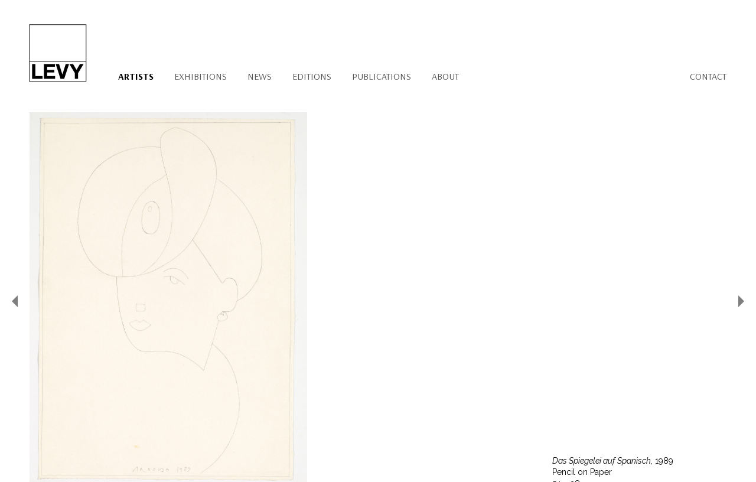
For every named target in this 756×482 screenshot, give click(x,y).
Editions (311, 76)
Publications (381, 76)
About (445, 76)
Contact (708, 76)
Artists (136, 76)
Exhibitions (200, 76)
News (259, 76)
